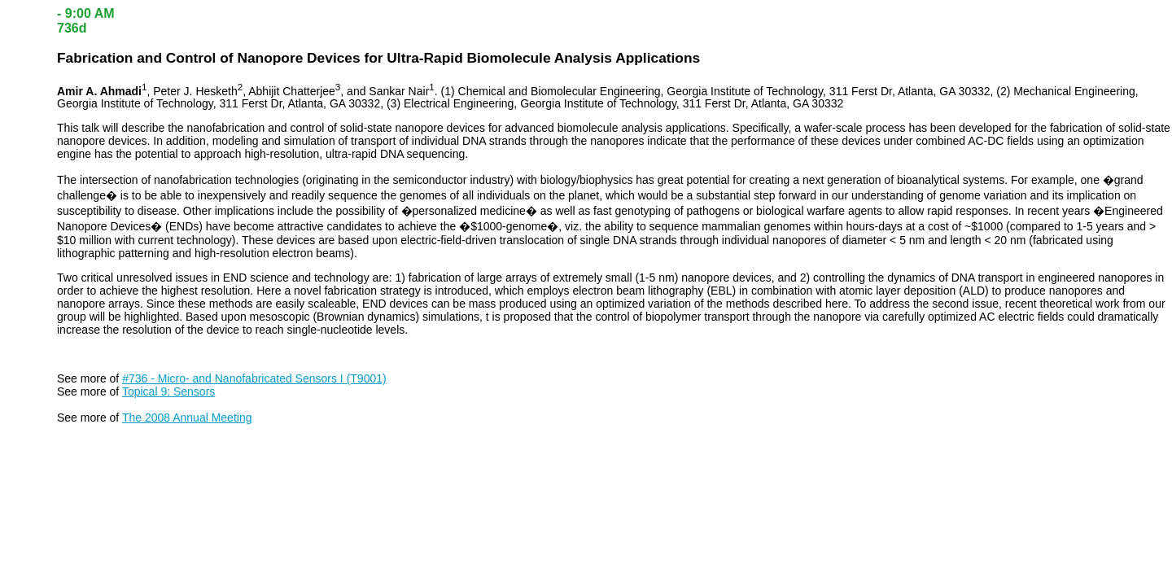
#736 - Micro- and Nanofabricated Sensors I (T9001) (254, 378)
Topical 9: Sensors (168, 391)
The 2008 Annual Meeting (187, 417)
